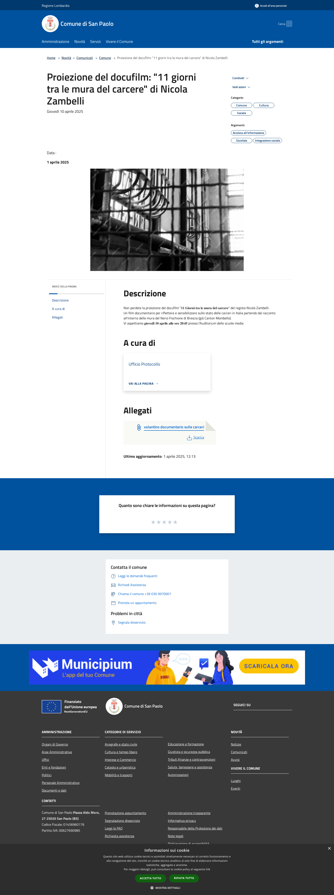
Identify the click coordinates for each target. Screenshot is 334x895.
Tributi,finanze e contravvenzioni (191, 759)
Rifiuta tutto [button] (184, 878)
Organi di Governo (55, 744)
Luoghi (236, 780)
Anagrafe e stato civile (121, 744)
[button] (167, 888)
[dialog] (167, 869)
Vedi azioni (242, 87)
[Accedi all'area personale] (270, 6)
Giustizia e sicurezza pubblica (189, 751)
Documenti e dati (54, 790)
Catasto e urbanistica (120, 767)
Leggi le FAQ (114, 828)
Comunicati (84, 57)
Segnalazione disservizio (122, 820)
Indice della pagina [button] (64, 286)
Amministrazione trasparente (189, 812)
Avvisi (235, 759)
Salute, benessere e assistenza (190, 767)
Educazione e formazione (186, 744)
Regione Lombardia (55, 5)
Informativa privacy (182, 820)
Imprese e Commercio (120, 759)
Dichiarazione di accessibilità (188, 843)
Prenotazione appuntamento (125, 812)
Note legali (175, 836)
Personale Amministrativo (60, 782)
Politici (47, 775)
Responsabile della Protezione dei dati (195, 828)
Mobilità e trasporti (118, 775)
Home (51, 57)
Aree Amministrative (57, 752)
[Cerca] (287, 24)
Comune (105, 57)
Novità (66, 57)
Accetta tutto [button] (150, 878)
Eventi (235, 788)
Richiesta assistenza (119, 836)
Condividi (241, 78)
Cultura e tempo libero (121, 752)
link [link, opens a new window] (208, 869)
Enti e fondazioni (54, 767)
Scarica (195, 437)
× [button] (329, 848)
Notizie (236, 744)
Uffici (45, 759)
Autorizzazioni (178, 774)
